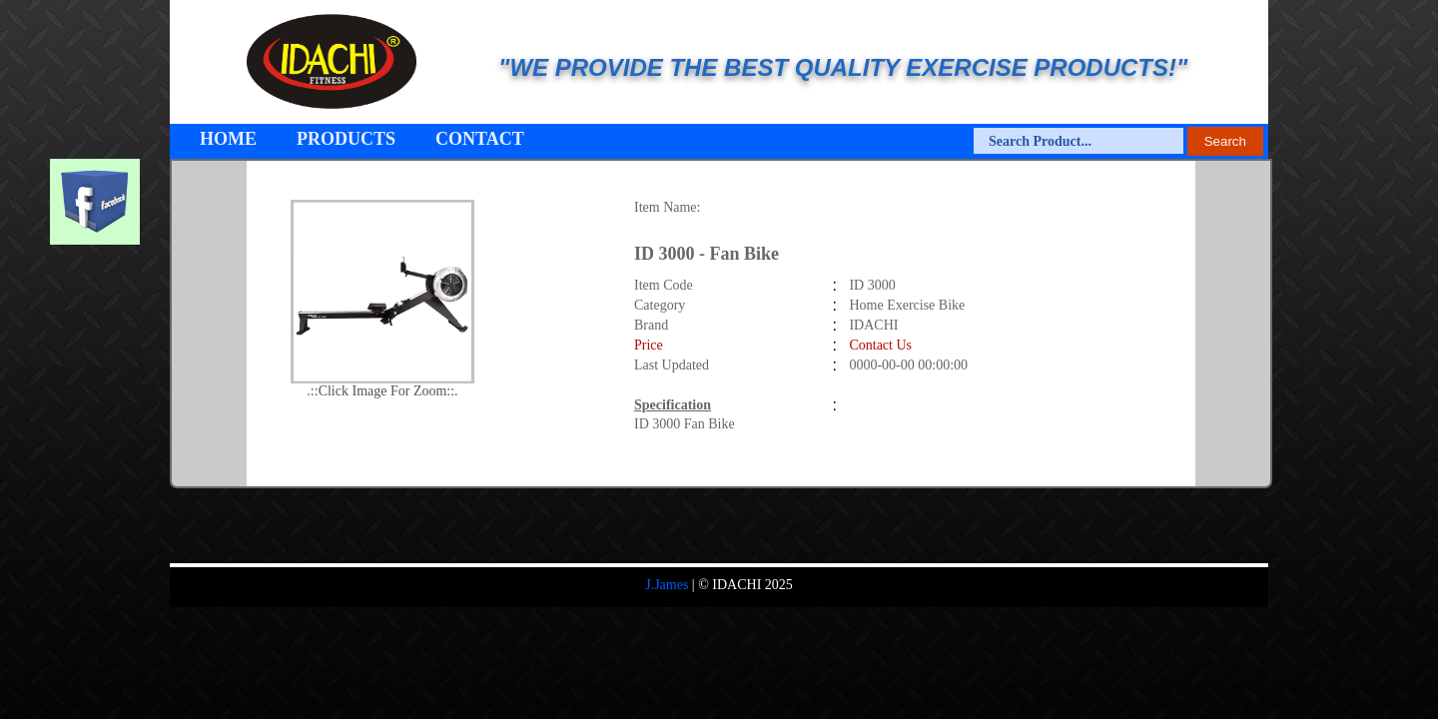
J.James (666, 584)
